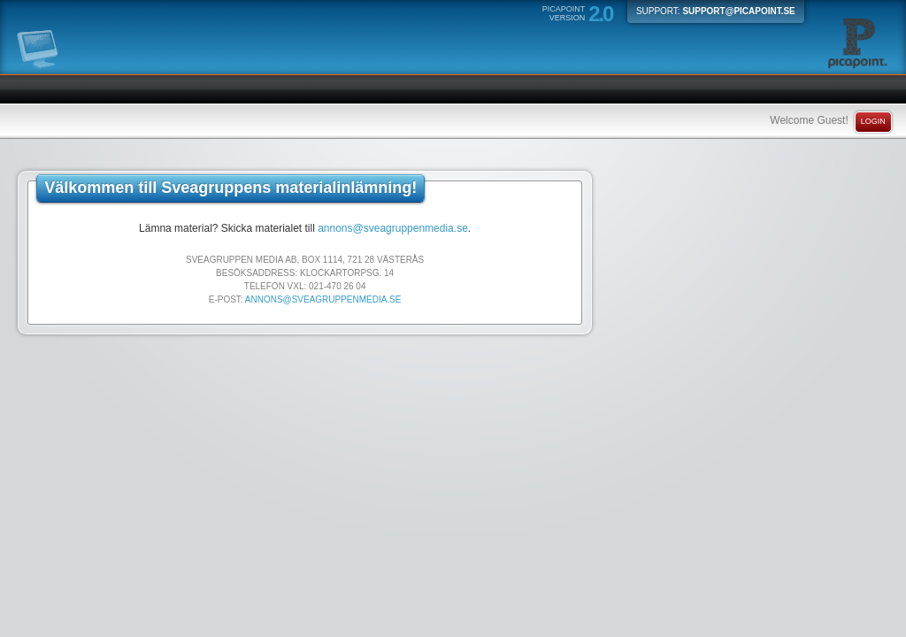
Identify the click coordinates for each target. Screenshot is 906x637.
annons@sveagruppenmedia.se (393, 228)
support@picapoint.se (738, 11)
